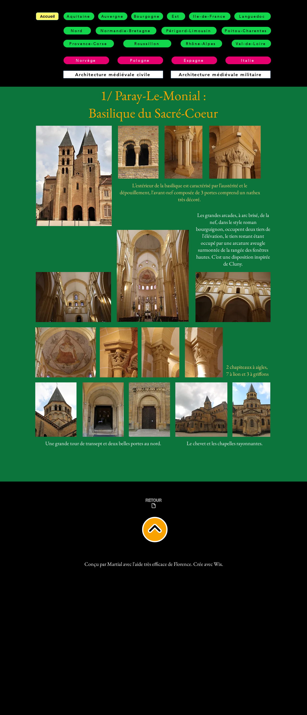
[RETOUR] (153, 503)
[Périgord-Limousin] (189, 30)
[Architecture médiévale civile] (113, 74)
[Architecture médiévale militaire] (221, 74)
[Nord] (77, 30)
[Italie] (248, 60)
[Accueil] (47, 16)
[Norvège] (86, 60)
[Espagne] (194, 60)
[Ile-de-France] (209, 16)
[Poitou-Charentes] (246, 30)
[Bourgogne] (147, 16)
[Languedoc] (252, 16)
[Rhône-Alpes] (201, 43)
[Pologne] (140, 60)
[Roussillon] (147, 43)
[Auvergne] (112, 16)
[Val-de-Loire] (251, 43)
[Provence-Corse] (88, 43)
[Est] (176, 16)
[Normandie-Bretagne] (126, 30)
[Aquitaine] (79, 16)
